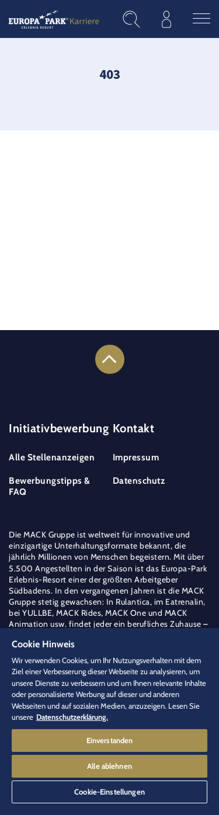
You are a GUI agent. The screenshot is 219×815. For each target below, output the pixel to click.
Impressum (136, 457)
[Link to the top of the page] (109, 359)
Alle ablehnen (109, 766)
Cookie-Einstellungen (109, 791)
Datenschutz (139, 480)
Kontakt (134, 428)
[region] (109, 721)
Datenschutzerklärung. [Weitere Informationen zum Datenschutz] (72, 717)
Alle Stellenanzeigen (52, 457)
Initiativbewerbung (59, 428)
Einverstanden (109, 740)
